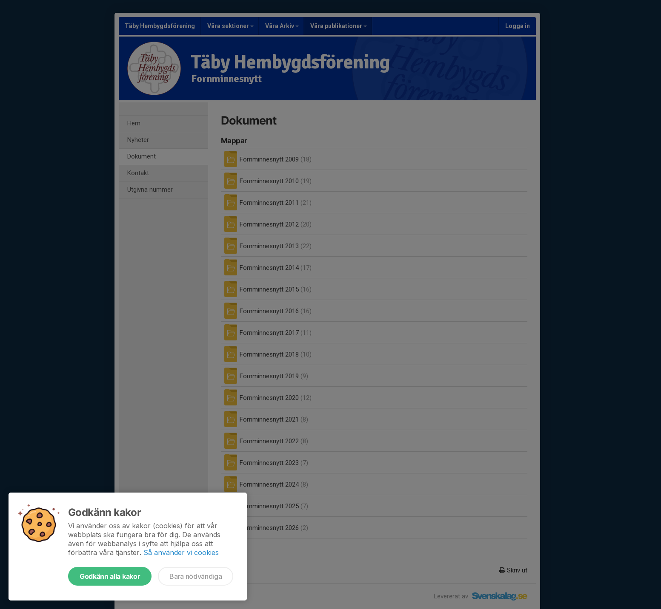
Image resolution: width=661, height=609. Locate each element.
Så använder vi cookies (181, 552)
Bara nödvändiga (195, 576)
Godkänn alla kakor (110, 576)
